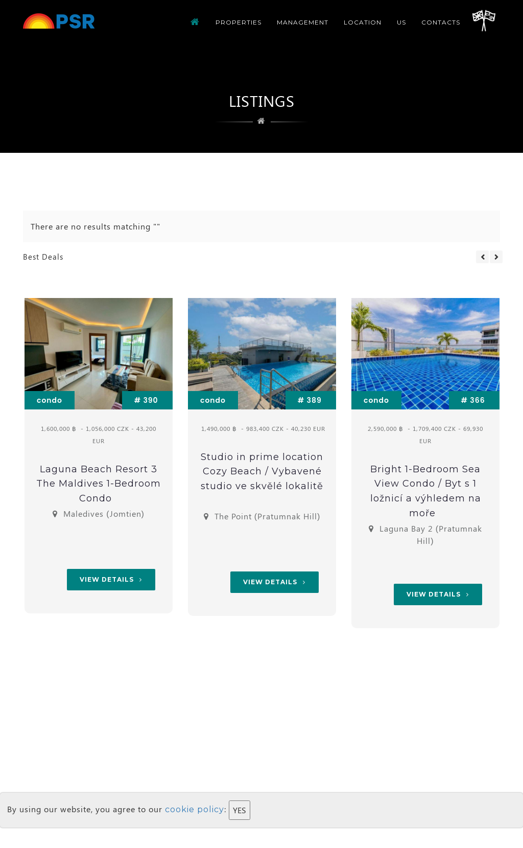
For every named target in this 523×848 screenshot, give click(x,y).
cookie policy (194, 809)
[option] (98, 457)
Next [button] (496, 256)
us (401, 22)
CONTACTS (440, 22)
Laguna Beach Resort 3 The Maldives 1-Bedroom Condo (98, 484)
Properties (239, 22)
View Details (111, 579)
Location (363, 22)
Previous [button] (482, 256)
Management (302, 22)
